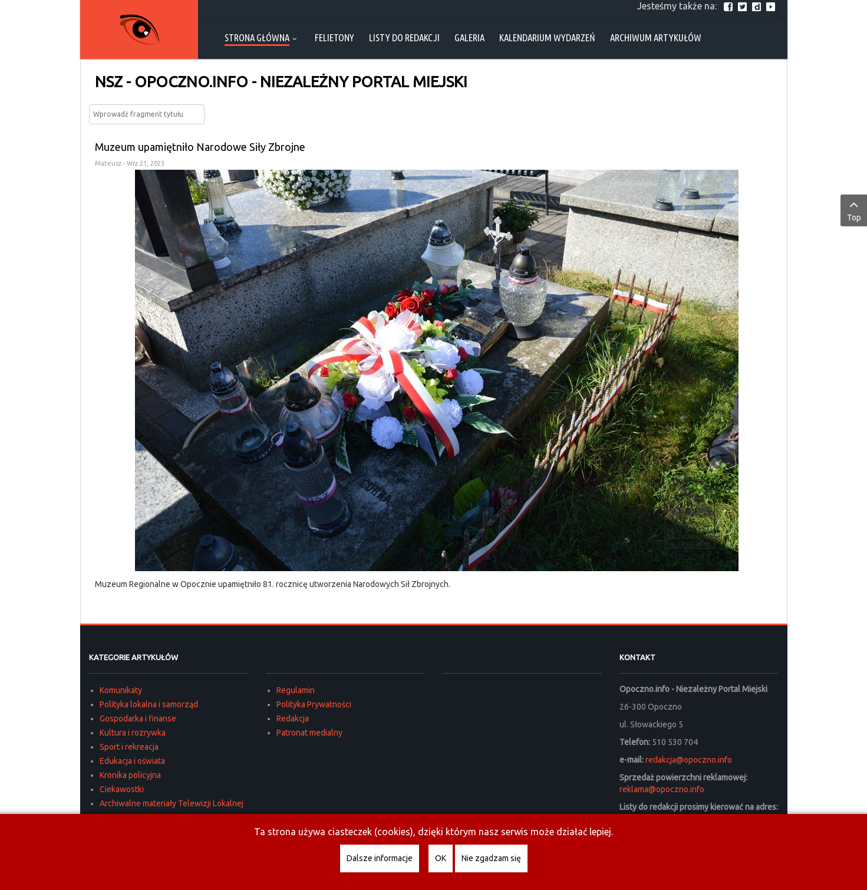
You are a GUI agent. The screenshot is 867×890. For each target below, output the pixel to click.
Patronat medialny (309, 732)
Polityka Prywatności (313, 704)
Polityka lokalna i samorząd (149, 704)
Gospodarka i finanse (138, 718)
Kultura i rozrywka (133, 732)
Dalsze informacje (380, 858)
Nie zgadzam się (491, 858)
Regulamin (295, 690)
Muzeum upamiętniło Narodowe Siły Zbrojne (200, 147)
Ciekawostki (122, 789)
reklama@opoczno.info (661, 789)
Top (853, 209)
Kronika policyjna (130, 775)
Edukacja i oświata (132, 761)
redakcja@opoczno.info (688, 759)
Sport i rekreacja (129, 746)
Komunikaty (121, 690)
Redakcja (292, 718)
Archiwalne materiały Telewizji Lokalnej (171, 803)
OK (440, 858)
